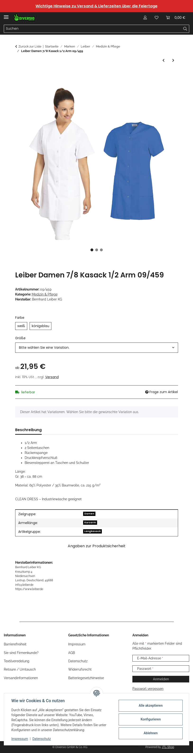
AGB (71, 653)
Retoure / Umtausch (20, 669)
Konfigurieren (150, 719)
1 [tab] (91, 249)
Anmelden (161, 679)
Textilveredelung (16, 661)
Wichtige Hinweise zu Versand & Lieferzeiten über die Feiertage (96, 6)
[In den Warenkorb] (19, 73)
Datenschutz (42, 739)
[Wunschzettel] (156, 17)
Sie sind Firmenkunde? (21, 653)
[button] (145, 17)
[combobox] (96, 348)
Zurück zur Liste (29, 46)
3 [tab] (101, 249)
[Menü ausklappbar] (6, 15)
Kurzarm (90, 522)
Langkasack (92, 531)
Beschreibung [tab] (28, 430)
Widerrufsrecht (80, 669)
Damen (89, 513)
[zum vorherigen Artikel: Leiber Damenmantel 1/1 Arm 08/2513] (163, 60)
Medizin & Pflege (45, 294)
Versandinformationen (21, 678)
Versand (52, 377)
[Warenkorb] (175, 17)
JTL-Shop (168, 747)
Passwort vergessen (147, 689)
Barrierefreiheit (15, 644)
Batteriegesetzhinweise (86, 678)
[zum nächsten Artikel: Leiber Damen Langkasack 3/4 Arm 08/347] (173, 60)
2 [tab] (96, 249)
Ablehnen (150, 733)
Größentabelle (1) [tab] (66, 430)
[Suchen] (93, 29)
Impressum (20, 739)
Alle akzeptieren (150, 705)
